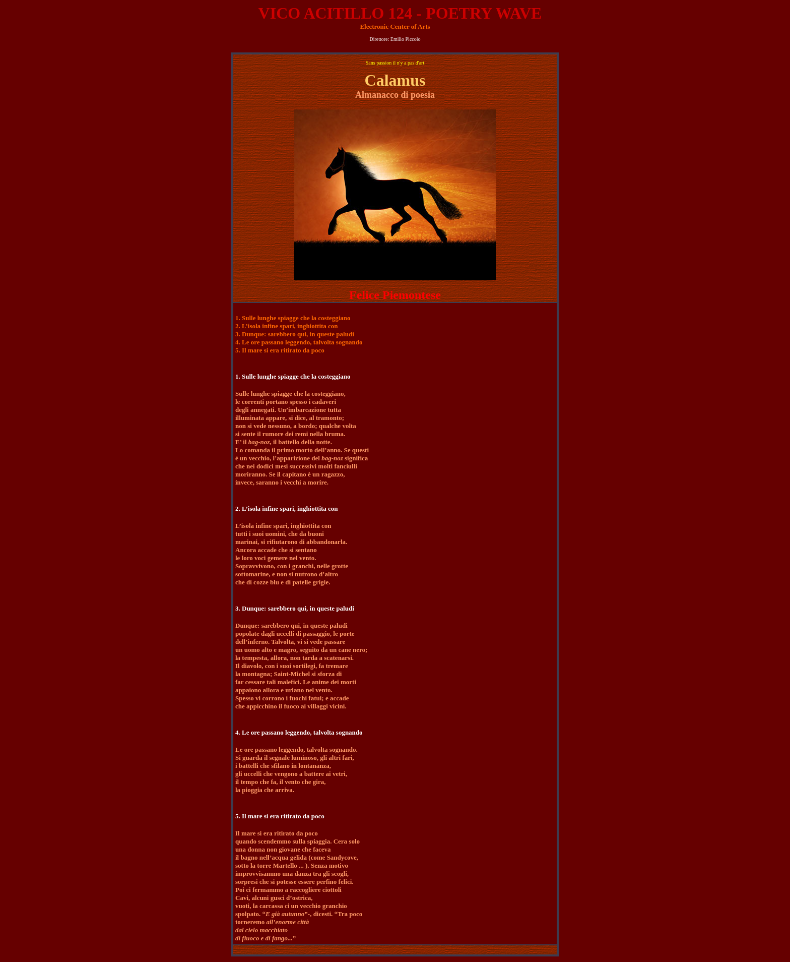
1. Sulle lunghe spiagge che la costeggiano (293, 318)
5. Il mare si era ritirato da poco (279, 350)
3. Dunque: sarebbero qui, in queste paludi (294, 334)
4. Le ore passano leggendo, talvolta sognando (299, 342)
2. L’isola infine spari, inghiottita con (286, 326)
